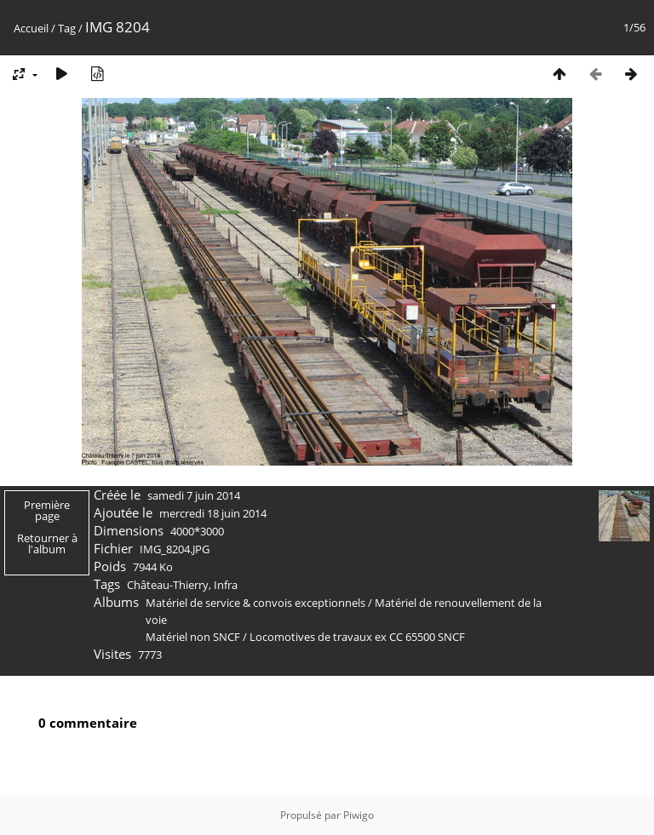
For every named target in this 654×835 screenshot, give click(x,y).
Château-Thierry (168, 584)
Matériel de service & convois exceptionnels (255, 602)
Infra (226, 584)
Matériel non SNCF (193, 636)
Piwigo (358, 815)
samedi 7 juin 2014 (193, 495)
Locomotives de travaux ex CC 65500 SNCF (357, 636)
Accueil (31, 28)
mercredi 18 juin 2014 (213, 513)
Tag (67, 28)
